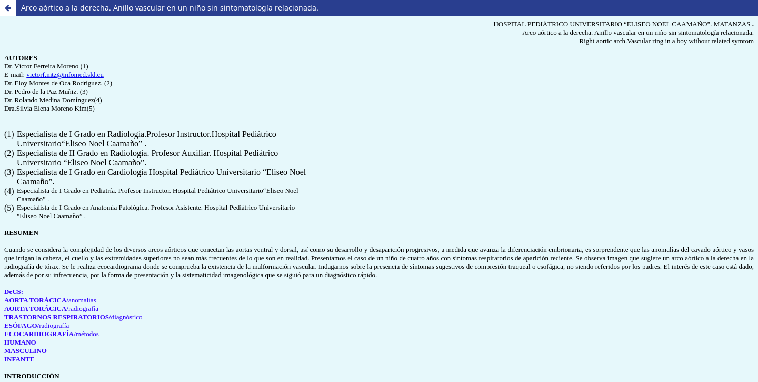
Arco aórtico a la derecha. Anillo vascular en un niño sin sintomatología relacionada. (169, 8)
